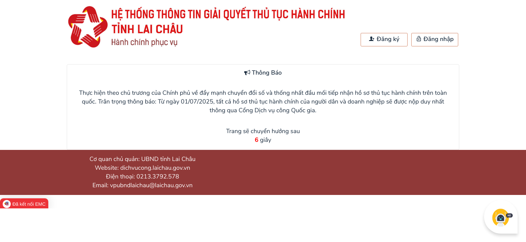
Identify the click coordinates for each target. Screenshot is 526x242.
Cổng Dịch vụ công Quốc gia (277, 111)
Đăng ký (384, 39)
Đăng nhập (435, 39)
